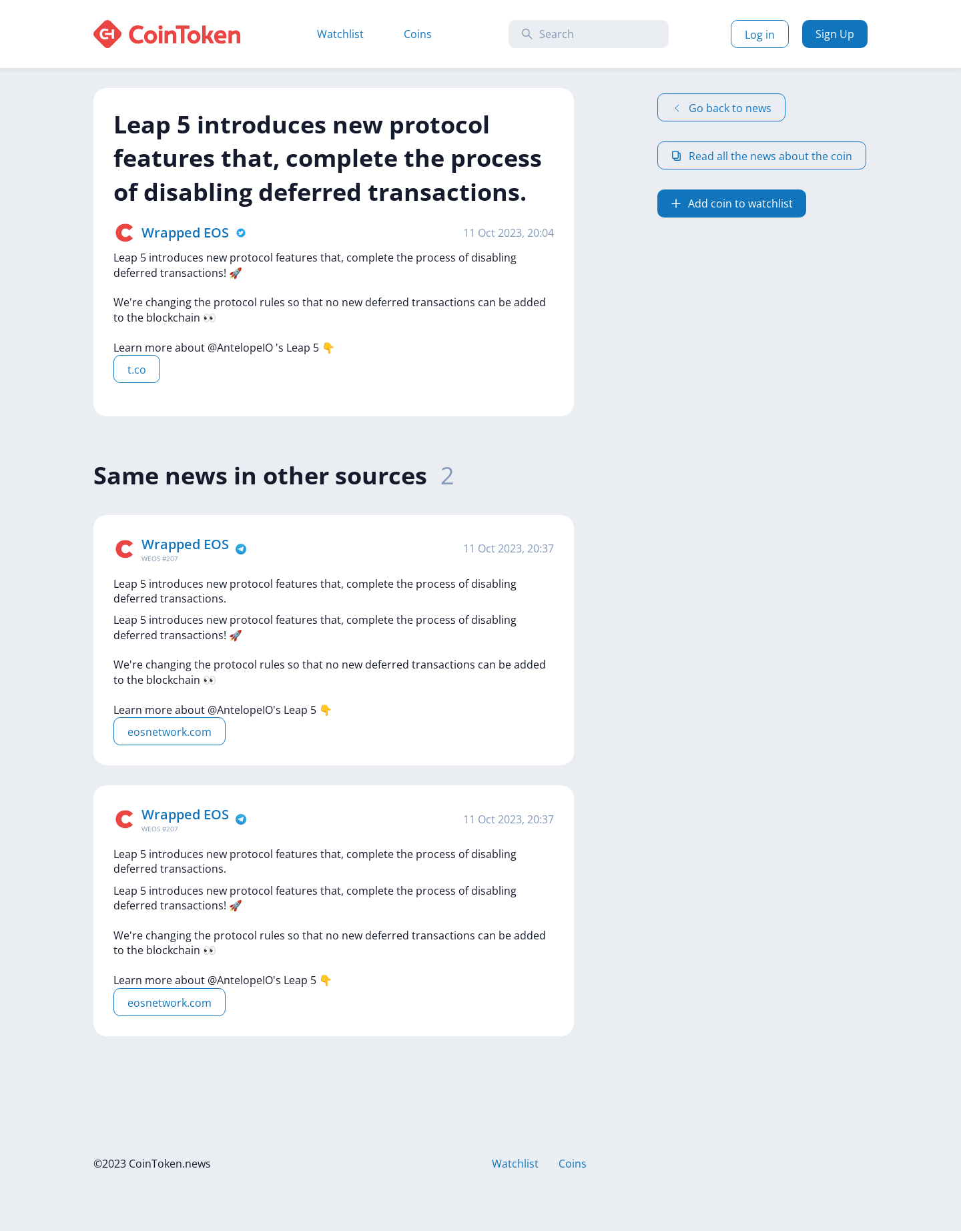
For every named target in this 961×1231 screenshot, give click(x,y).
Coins (418, 34)
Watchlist (340, 34)
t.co (136, 369)
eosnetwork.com (169, 732)
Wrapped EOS (185, 233)
